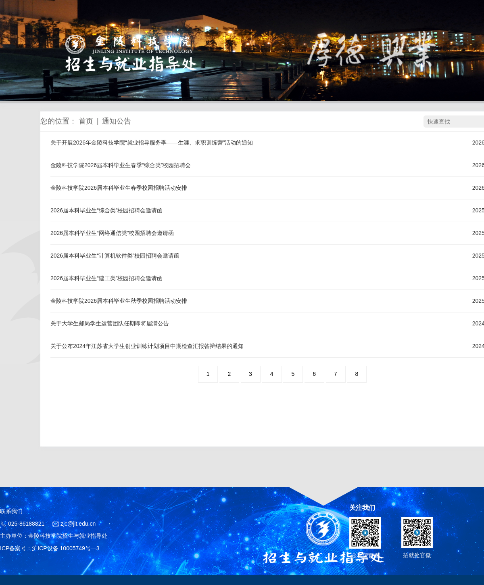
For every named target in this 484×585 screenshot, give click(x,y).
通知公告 (116, 121)
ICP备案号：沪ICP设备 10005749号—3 (50, 548)
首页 (86, 121)
